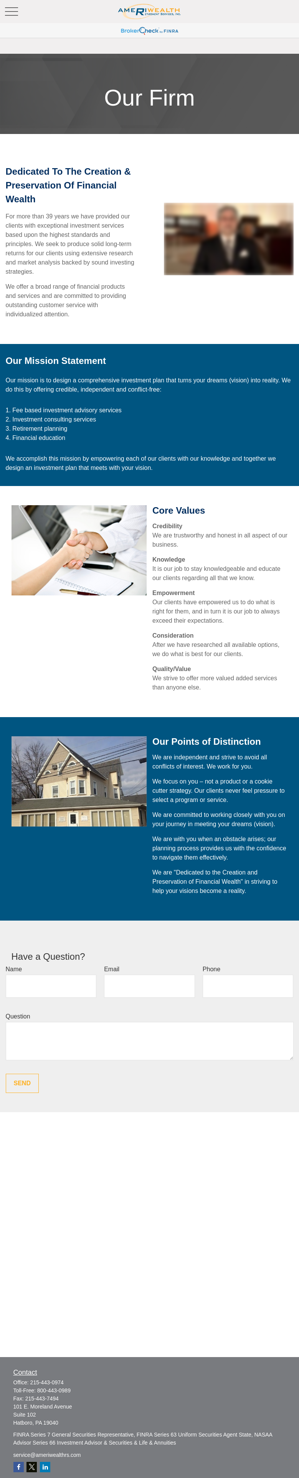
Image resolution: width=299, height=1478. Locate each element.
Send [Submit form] (22, 1083)
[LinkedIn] (45, 1467)
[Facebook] (18, 1467)
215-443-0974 (47, 1382)
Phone (211, 969)
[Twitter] (31, 1467)
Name (14, 969)
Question (18, 1016)
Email (111, 969)
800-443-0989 (54, 1390)
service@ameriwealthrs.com (47, 1455)
